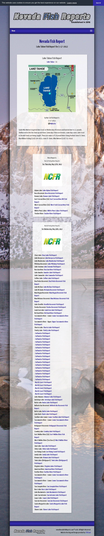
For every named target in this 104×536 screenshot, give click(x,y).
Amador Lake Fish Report (52, 273)
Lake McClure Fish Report (52, 287)
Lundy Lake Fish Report (50, 455)
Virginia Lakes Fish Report (53, 466)
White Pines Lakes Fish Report (57, 211)
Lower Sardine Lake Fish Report (58, 417)
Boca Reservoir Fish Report (54, 193)
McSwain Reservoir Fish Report (54, 290)
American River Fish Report (54, 469)
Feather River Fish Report (52, 472)
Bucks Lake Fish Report (50, 403)
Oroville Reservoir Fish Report (54, 304)
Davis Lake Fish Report (49, 414)
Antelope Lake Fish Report (53, 400)
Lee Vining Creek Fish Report (55, 452)
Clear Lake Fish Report (49, 255)
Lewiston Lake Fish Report (53, 310)
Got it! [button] (98, 3)
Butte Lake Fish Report (50, 411)
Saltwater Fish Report (42, 333)
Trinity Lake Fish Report (51, 330)
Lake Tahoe (50, 62)
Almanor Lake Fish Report (52, 397)
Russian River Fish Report (52, 270)
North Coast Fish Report (43, 382)
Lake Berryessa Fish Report (54, 258)
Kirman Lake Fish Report (51, 458)
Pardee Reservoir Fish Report (56, 307)
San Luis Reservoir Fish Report (57, 501)
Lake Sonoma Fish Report (52, 267)
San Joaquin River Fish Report (57, 487)
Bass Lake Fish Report (49, 489)
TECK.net (88, 532)
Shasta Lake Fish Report (51, 328)
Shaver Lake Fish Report (51, 510)
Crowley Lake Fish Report (52, 432)
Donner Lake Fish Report (51, 196)
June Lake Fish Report (49, 446)
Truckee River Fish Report (52, 214)
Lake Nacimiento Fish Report (56, 492)
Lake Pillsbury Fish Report (56, 264)
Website (53, 124)
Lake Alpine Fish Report (50, 191)
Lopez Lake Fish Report (50, 498)
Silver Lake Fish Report (50, 449)
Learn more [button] (72, 3)
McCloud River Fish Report (53, 313)
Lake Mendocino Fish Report (55, 261)
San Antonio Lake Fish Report (57, 495)
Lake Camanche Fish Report (54, 275)
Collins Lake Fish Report (51, 278)
